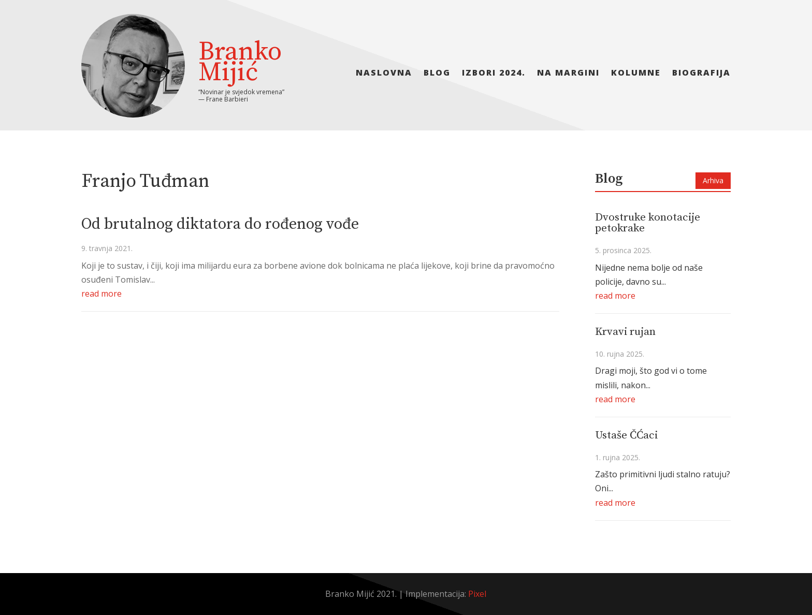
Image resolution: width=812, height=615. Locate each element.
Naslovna (384, 73)
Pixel (477, 593)
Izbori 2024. (494, 73)
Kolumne (636, 73)
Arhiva (713, 180)
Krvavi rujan (625, 332)
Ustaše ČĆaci (626, 435)
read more (101, 293)
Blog (437, 73)
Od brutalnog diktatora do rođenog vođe (220, 224)
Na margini (568, 73)
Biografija (701, 73)
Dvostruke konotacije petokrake (647, 223)
